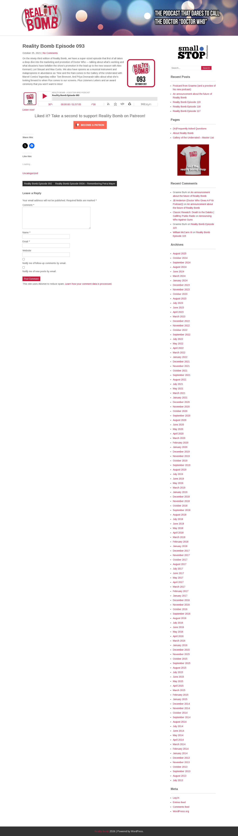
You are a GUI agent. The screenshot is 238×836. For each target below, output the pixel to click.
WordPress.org (181, 811)
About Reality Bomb (183, 133)
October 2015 (180, 658)
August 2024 (179, 267)
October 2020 (180, 411)
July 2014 (178, 726)
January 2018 (180, 546)
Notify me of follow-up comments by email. (44, 267)
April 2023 (178, 312)
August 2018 (179, 514)
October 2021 (180, 370)
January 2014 (180, 753)
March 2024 (179, 276)
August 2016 (179, 618)
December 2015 (181, 649)
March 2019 (179, 487)
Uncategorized (30, 173)
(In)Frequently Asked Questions (190, 128)
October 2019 (180, 460)
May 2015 (178, 681)
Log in (176, 797)
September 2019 (181, 465)
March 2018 (179, 537)
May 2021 (178, 388)
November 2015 (181, 654)
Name (26, 236)
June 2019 (178, 478)
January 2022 (180, 357)
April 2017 (178, 582)
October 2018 (180, 505)
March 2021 (179, 393)
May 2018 (178, 528)
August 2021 (179, 379)
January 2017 (180, 595)
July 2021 (178, 384)
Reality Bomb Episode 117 (187, 111)
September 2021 (181, 375)
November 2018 (181, 501)
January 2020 (180, 447)
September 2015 (181, 663)
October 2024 (180, 258)
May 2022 (178, 343)
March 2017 (179, 586)
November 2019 (181, 456)
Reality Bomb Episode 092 (38, 183)
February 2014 (180, 748)
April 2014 (178, 739)
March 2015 (179, 690)
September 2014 (181, 717)
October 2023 (180, 294)
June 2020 (178, 424)
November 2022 (181, 325)
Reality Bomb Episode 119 (187, 102)
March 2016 (179, 640)
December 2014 (181, 703)
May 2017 (178, 577)
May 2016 (178, 631)
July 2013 (178, 780)
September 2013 (181, 771)
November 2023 (181, 289)
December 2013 (181, 757)
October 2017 (180, 559)
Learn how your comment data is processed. (88, 288)
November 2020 (181, 406)
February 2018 (180, 541)
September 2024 (181, 262)
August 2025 (179, 253)
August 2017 (179, 564)
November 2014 (181, 708)
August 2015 (179, 667)
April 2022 (178, 348)
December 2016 (181, 600)
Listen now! (28, 109)
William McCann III (182, 232)
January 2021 (180, 397)
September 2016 (181, 613)
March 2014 (179, 744)
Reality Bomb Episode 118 (187, 106)
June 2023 (178, 307)
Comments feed (181, 806)
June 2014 (178, 730)
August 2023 (179, 298)
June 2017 (178, 573)
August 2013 (179, 775)
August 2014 (179, 721)
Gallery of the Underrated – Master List (193, 137)
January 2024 (180, 280)
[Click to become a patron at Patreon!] (90, 129)
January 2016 (180, 645)
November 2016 (181, 604)
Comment (28, 205)
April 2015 (178, 685)
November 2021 (181, 366)
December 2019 (181, 451)
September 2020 (181, 415)
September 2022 (181, 334)
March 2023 (179, 316)
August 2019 (179, 469)
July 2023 (178, 303)
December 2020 (181, 402)
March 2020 (179, 438)
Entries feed (179, 802)
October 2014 (180, 712)
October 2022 (180, 330)
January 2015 (180, 699)
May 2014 (178, 735)
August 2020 (179, 420)
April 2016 (178, 636)
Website (26, 254)
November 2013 (181, 762)
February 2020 (180, 442)
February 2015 (180, 694)
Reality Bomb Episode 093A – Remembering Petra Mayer (85, 183)
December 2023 (181, 285)
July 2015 (178, 672)
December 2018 (181, 496)
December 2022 (181, 321)
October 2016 (180, 609)
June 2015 (178, 676)
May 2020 (178, 429)
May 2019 (178, 483)
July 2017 (178, 568)
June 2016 (178, 627)
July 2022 (178, 339)
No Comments (50, 53)
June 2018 (178, 523)
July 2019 (178, 474)
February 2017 (180, 591)
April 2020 (178, 433)
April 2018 (178, 532)
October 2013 (180, 766)
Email (26, 245)
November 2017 (181, 555)
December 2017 (181, 550)
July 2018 (178, 519)
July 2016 (178, 622)
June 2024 (178, 271)
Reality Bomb (102, 831)
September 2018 (181, 510)
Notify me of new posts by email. (39, 275)
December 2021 (181, 361)
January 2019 (180, 492)
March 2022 (179, 352)
